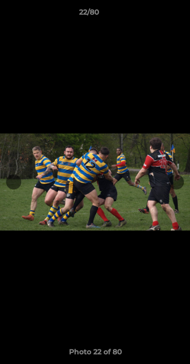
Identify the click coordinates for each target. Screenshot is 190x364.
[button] (153, 14)
